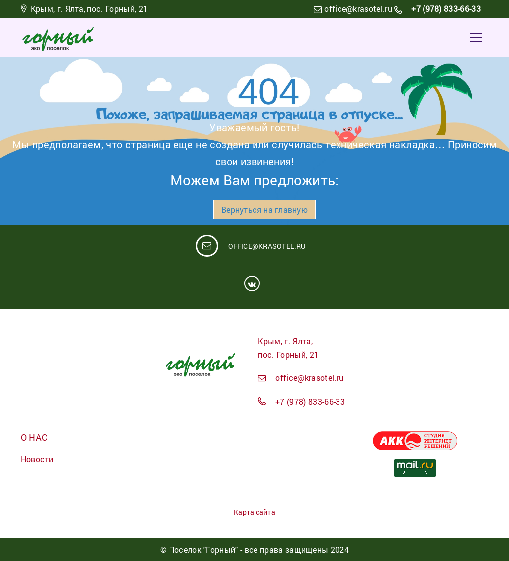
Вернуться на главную (264, 209)
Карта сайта (254, 512)
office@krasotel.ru (358, 8)
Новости (37, 459)
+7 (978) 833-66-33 (445, 8)
